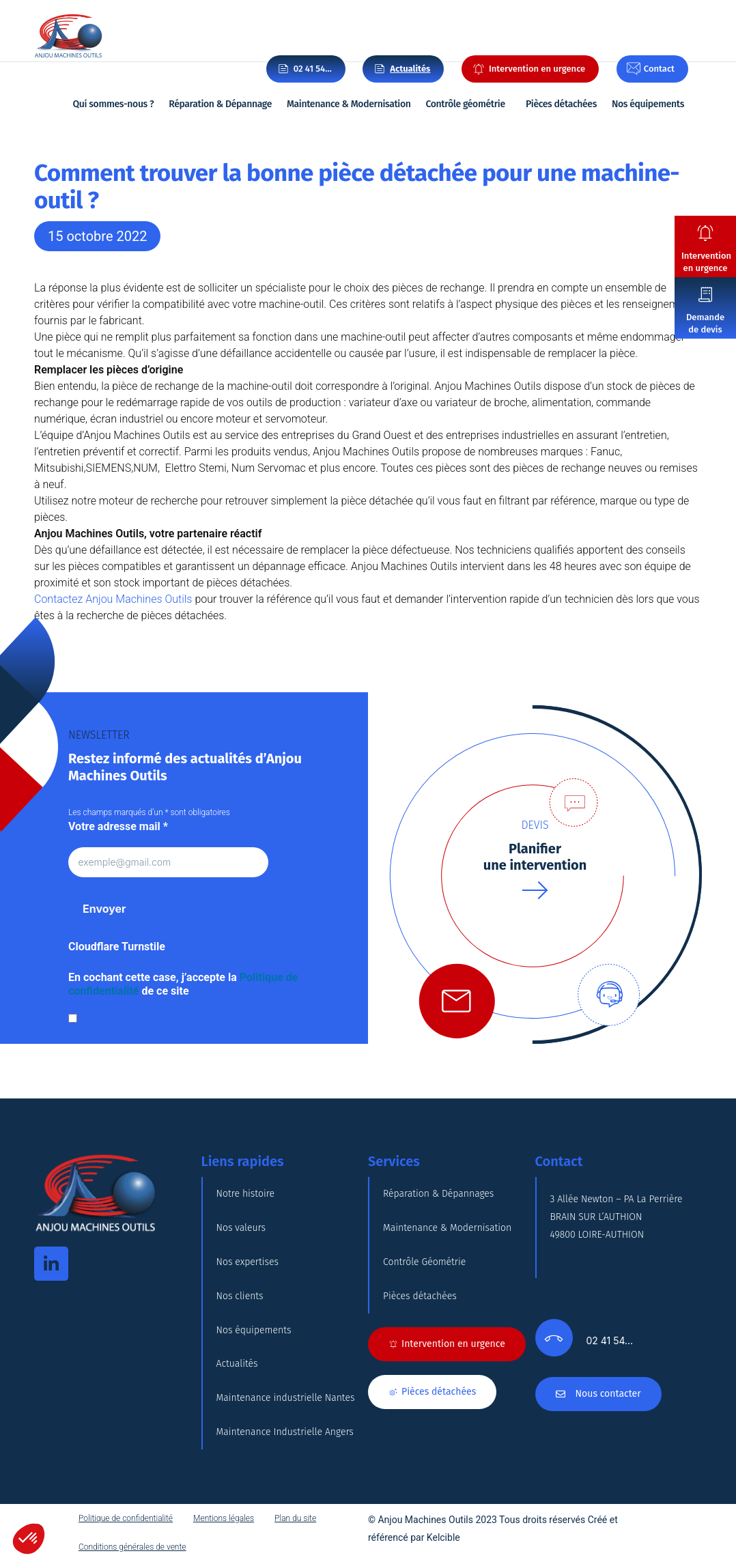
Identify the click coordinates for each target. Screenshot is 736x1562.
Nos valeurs (241, 1228)
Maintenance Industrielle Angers (285, 1432)
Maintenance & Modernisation (349, 104)
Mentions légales (223, 1519)
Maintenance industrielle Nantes (285, 1398)
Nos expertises (247, 1262)
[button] (28, 1538)
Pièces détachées (561, 104)
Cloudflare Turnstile (116, 946)
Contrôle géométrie (465, 104)
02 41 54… (313, 68)
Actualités (237, 1364)
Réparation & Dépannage (220, 104)
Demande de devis (705, 323)
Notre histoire (245, 1193)
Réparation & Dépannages (438, 1193)
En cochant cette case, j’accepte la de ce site (183, 984)
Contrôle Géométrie (424, 1262)
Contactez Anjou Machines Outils (113, 599)
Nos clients (240, 1296)
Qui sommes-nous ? (113, 104)
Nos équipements (648, 104)
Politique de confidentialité (126, 1519)
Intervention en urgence (706, 262)
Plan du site (295, 1519)
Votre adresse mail (118, 826)
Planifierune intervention (535, 856)
